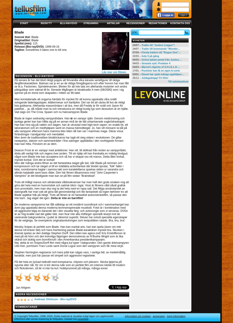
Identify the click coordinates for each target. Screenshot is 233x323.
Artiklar (113, 23)
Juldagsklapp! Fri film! (155, 78)
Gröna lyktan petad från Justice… (161, 59)
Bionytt (46, 23)
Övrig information (176, 316)
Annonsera (159, 316)
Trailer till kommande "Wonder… (161, 48)
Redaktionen (158, 23)
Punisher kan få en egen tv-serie (161, 70)
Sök (135, 32)
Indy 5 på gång (150, 56)
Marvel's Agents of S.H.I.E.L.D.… (161, 67)
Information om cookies (138, 316)
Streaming (91, 23)
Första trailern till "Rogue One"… (161, 52)
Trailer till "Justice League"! (158, 45)
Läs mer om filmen (114, 72)
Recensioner (135, 23)
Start (24, 23)
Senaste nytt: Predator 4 (156, 63)
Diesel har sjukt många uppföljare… (163, 74)
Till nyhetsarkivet (178, 81)
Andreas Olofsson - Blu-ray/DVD (55, 299)
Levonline (83, 319)
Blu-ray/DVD (68, 23)
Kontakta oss (180, 23)
